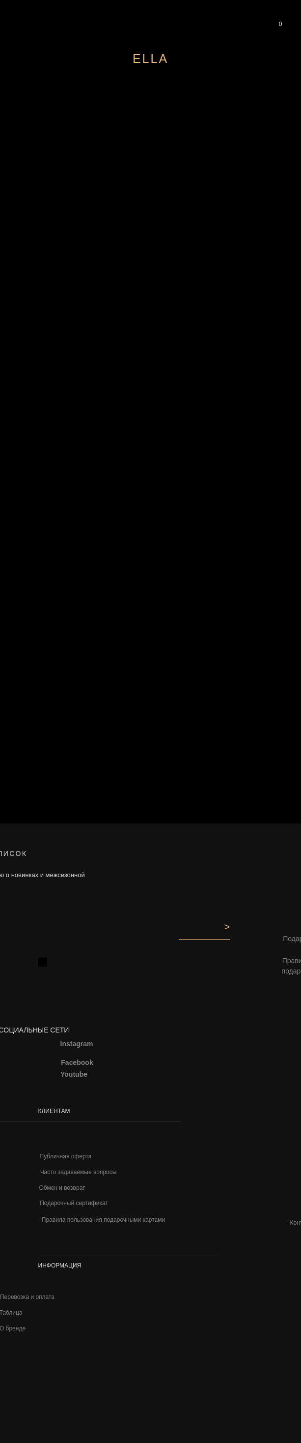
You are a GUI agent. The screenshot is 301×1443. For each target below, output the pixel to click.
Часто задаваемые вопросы (78, 1172)
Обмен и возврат (62, 1187)
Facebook (77, 1062)
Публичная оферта (66, 1156)
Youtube (73, 1074)
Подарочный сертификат (74, 1203)
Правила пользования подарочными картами (103, 1219)
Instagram (76, 1044)
